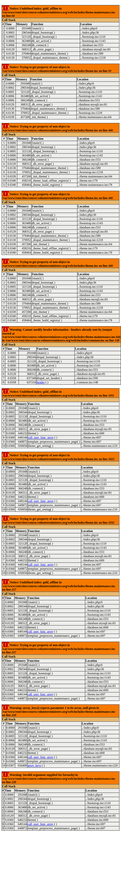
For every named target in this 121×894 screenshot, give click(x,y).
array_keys (34, 765)
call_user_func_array (41, 437)
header (41, 382)
